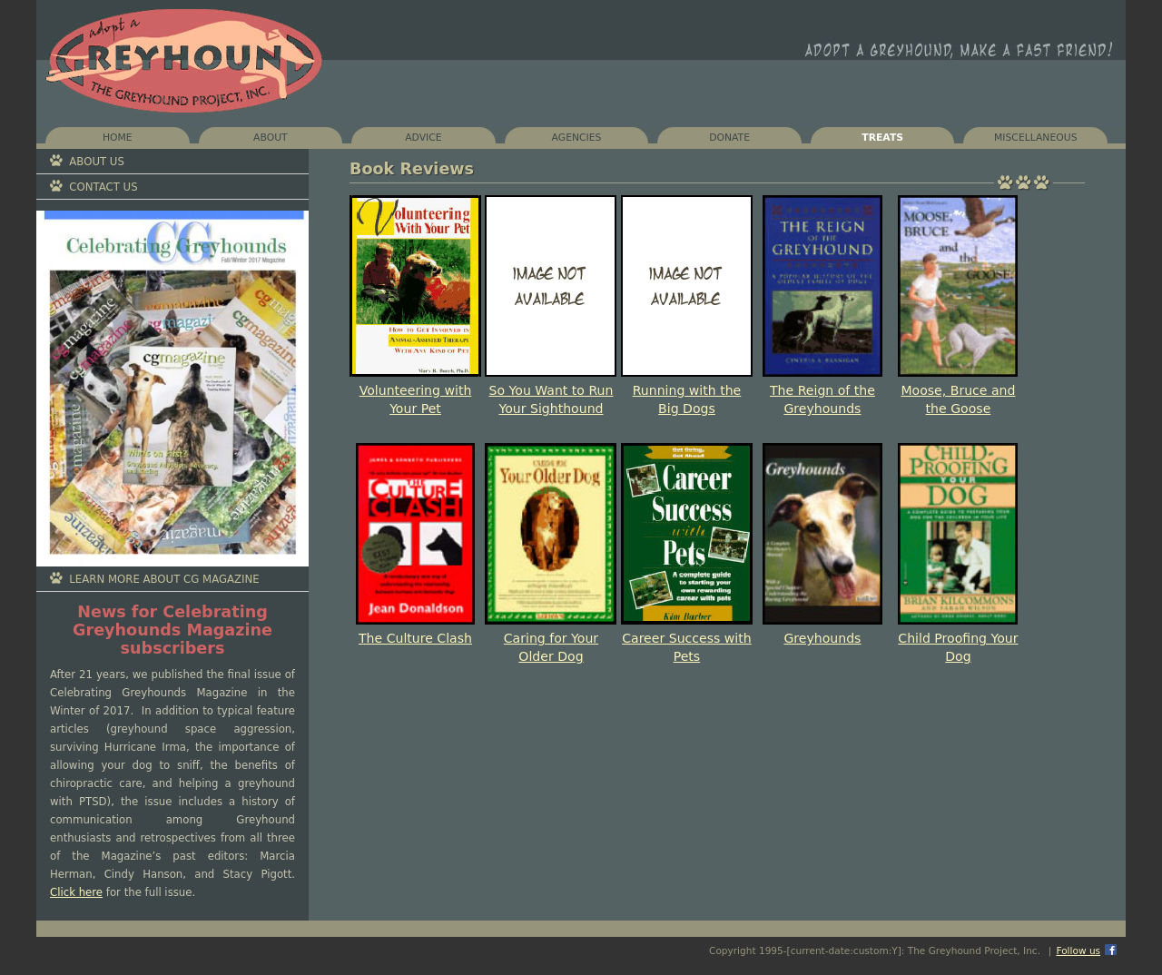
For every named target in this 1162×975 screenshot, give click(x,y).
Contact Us (103, 187)
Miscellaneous (1036, 137)
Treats (882, 137)
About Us (96, 161)
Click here (76, 892)
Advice (423, 137)
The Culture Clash (415, 638)
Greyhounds (822, 638)
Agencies (577, 137)
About (270, 137)
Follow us (1078, 950)
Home (118, 137)
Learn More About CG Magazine (164, 579)
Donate (729, 137)
